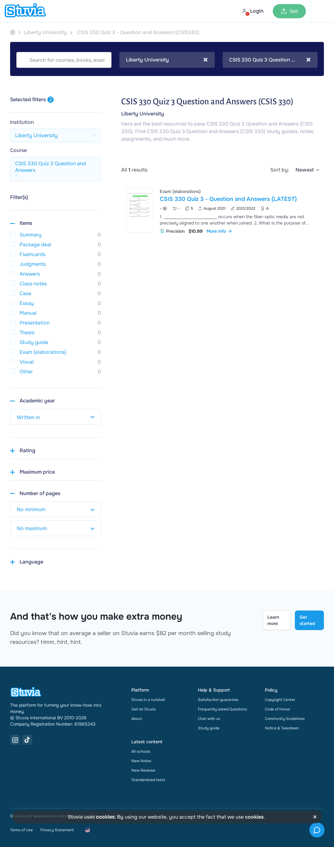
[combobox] (166, 60)
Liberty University (142, 113)
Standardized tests (148, 779)
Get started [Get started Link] (307, 620)
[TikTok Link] (27, 740)
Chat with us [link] (209, 718)
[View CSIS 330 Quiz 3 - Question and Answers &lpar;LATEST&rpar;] (222, 210)
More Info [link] (219, 231)
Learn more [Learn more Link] (273, 620)
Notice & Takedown (282, 728)
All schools (140, 751)
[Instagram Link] (15, 740)
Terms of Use (21, 829)
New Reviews (143, 770)
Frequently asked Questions (222, 709)
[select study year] (55, 417)
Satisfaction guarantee (218, 699)
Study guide (208, 728)
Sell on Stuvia (143, 709)
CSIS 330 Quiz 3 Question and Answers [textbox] (270, 59)
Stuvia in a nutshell (148, 699)
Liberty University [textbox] (167, 59)
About (136, 718)
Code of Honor (277, 709)
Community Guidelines (285, 718)
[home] (25, 11)
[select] (308, 170)
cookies (105, 817)
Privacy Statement (57, 829)
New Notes (141, 760)
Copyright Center (280, 699)
